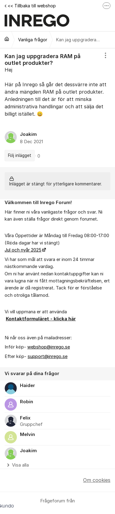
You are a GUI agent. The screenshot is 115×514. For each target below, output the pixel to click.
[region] (57, 107)
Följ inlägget (19, 155)
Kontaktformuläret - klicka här (41, 319)
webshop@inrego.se (48, 347)
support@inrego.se (47, 356)
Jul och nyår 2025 (23, 250)
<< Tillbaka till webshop (30, 5)
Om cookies (96, 480)
